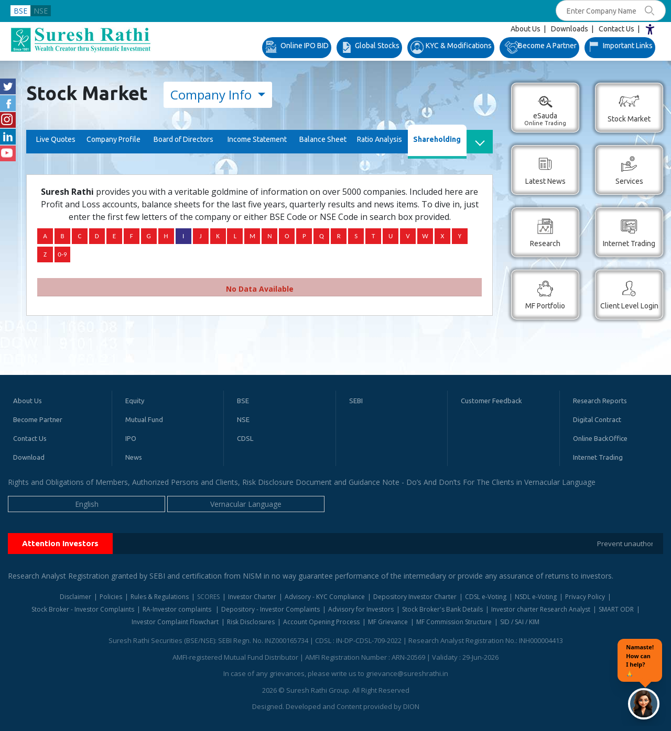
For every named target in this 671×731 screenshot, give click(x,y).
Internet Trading (598, 457)
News (133, 457)
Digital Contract (597, 419)
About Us (525, 29)
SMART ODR (616, 609)
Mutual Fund (144, 419)
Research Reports (600, 400)
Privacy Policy (585, 596)
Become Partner (37, 419)
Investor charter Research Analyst (540, 609)
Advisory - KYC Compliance (325, 596)
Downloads (569, 29)
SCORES (208, 596)
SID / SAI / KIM (519, 621)
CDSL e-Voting (485, 596)
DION (411, 706)
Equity (134, 400)
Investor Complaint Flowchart (175, 621)
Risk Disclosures (251, 621)
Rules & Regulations (160, 596)
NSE (41, 11)
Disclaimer (75, 596)
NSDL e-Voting (536, 596)
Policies (111, 596)
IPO (130, 438)
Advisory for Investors (361, 609)
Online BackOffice (600, 438)
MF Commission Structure (454, 621)
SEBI (356, 400)
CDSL (245, 438)
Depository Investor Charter (415, 596)
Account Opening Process (321, 621)
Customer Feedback (491, 400)
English (87, 504)
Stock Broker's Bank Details (442, 609)
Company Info (212, 94)
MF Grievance (388, 621)
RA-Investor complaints (178, 609)
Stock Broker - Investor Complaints (82, 609)
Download (29, 457)
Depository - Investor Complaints (270, 609)
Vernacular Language (246, 504)
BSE (20, 11)
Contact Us (616, 29)
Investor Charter (252, 596)
